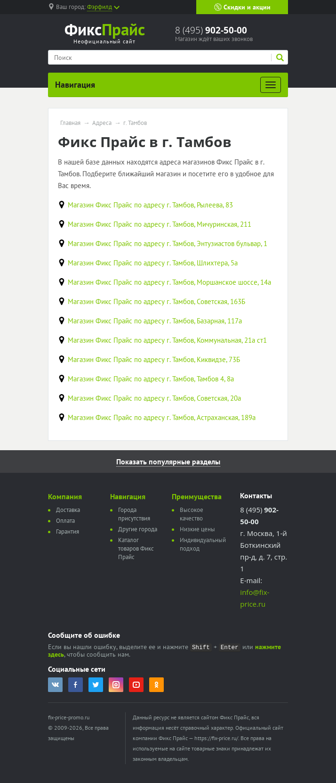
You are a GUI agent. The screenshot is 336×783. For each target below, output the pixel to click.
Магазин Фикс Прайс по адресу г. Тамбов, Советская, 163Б (156, 301)
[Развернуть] (270, 85)
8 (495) (211, 30)
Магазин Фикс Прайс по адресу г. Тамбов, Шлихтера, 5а (153, 262)
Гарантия (67, 531)
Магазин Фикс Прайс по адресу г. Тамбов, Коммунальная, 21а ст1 (167, 340)
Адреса (102, 123)
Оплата (65, 521)
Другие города (137, 529)
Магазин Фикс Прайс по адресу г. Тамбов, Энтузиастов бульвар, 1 (167, 243)
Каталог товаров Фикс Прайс (136, 548)
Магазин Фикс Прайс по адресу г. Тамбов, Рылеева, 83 (150, 204)
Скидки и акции (242, 7)
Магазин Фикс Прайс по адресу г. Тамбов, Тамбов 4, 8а (151, 378)
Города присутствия (134, 514)
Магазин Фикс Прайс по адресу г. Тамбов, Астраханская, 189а (162, 417)
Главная (70, 123)
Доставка (68, 510)
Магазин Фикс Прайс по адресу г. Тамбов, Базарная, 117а (155, 320)
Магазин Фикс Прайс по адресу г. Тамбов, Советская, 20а (154, 398)
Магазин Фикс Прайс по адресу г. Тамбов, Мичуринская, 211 (159, 224)
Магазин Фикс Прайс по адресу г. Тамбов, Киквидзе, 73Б (154, 359)
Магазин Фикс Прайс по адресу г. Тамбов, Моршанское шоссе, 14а (169, 282)
